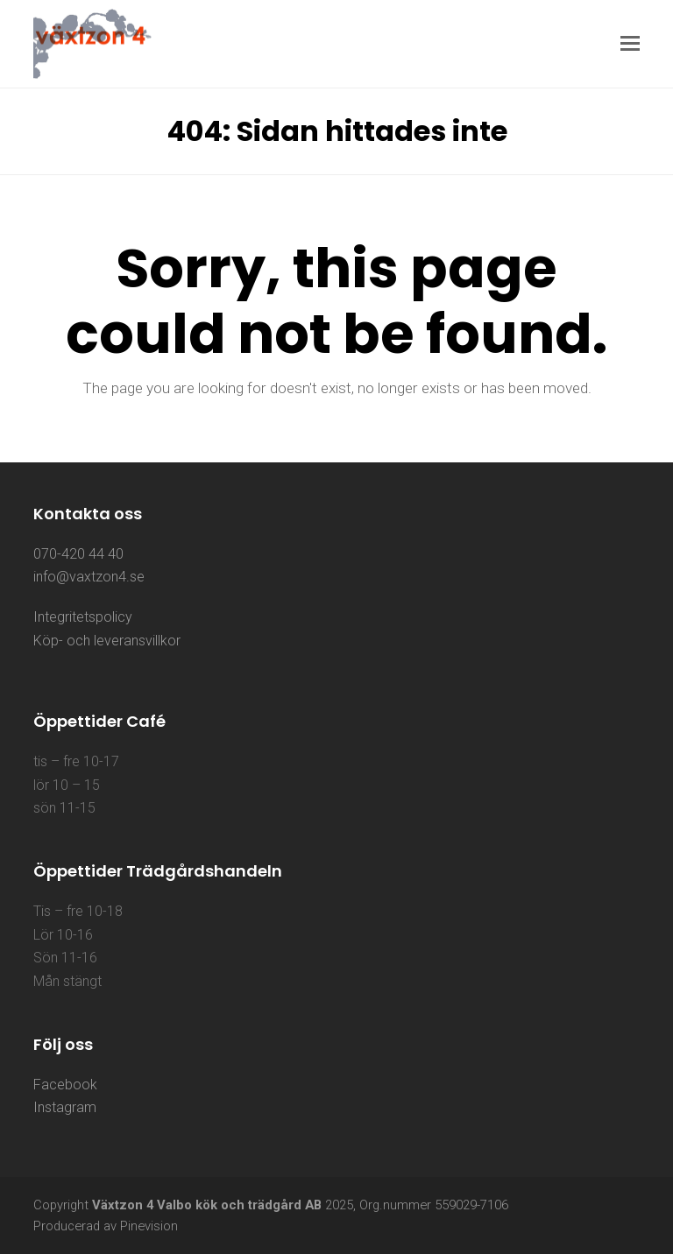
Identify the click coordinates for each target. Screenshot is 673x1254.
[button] (630, 44)
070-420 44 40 (78, 554)
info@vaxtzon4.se (89, 576)
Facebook (65, 1084)
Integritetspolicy (82, 617)
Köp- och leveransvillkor (107, 640)
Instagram (64, 1107)
